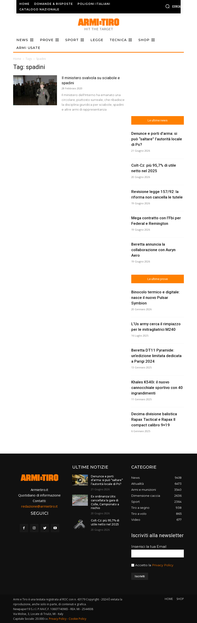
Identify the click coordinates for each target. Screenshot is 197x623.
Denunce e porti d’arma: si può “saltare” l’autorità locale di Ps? (156, 139)
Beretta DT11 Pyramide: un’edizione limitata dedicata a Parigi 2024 (156, 356)
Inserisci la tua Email (148, 546)
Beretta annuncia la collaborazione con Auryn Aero (153, 250)
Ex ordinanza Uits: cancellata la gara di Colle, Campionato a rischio (105, 502)
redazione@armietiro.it (39, 506)
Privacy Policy (162, 565)
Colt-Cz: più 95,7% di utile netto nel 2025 (105, 522)
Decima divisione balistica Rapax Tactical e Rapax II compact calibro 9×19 (154, 419)
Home (17, 59)
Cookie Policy (77, 619)
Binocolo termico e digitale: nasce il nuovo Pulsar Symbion (155, 297)
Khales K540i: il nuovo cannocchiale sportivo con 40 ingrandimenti (157, 387)
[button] (162, 6)
